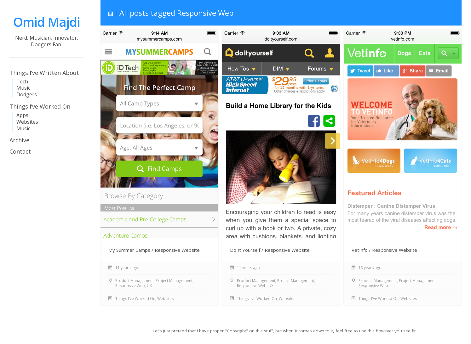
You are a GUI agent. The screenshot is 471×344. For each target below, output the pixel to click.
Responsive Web (130, 286)
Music (23, 88)
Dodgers (26, 94)
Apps (22, 115)
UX (149, 286)
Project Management (174, 281)
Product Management (134, 281)
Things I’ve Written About (44, 72)
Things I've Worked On (135, 299)
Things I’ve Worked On (39, 106)
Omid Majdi (46, 22)
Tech (22, 81)
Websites (27, 122)
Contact (20, 151)
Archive (19, 140)
